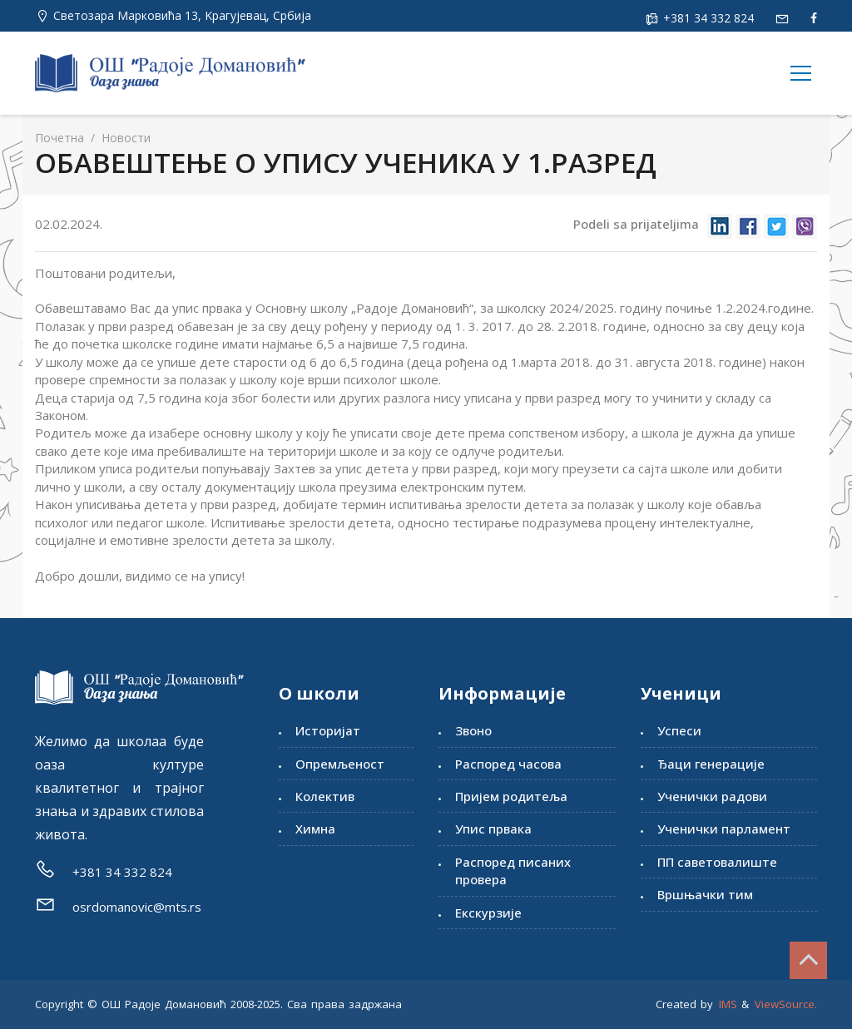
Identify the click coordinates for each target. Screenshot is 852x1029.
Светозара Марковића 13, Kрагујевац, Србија (182, 15)
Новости (124, 138)
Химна (315, 828)
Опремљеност (339, 763)
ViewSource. (786, 1004)
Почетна (59, 138)
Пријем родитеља (511, 796)
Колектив (324, 796)
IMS (728, 1004)
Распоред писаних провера (513, 870)
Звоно (473, 730)
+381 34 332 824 (707, 18)
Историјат (327, 730)
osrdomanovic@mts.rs (136, 906)
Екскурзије (488, 912)
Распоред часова (508, 763)
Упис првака (493, 828)
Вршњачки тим (705, 894)
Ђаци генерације (711, 763)
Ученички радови (712, 796)
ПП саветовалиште (717, 861)
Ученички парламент (723, 828)
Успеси (679, 730)
